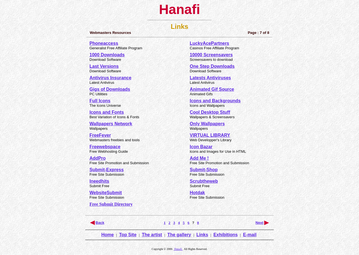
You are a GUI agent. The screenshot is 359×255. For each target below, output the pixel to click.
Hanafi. (178, 249)
